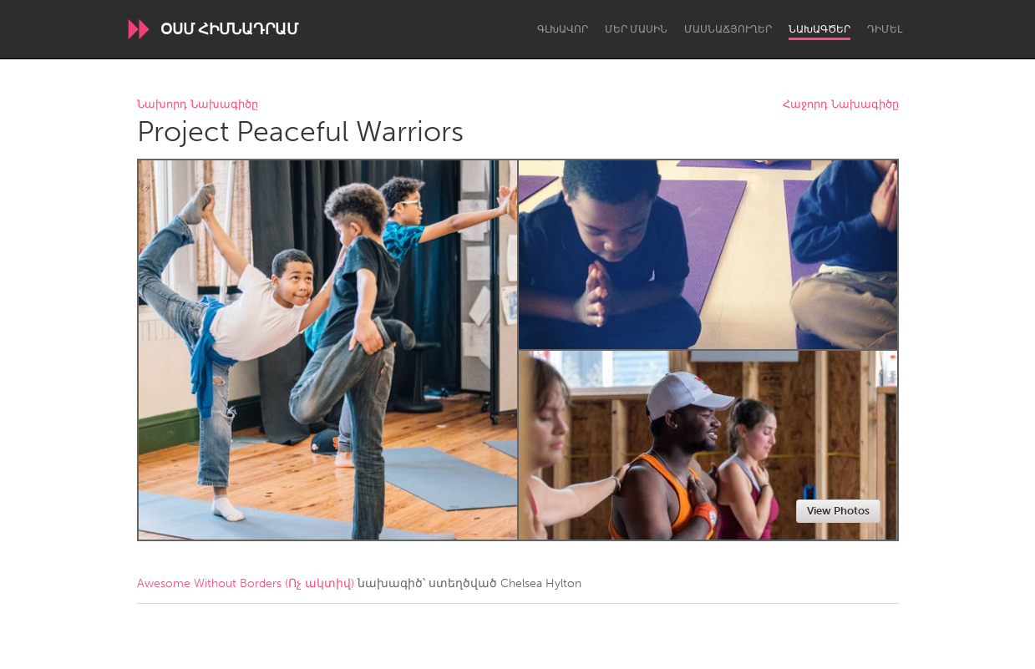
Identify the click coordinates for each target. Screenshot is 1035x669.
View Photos (838, 510)
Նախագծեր (819, 29)
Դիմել (884, 29)
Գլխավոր (562, 29)
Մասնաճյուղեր (728, 29)
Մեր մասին (636, 29)
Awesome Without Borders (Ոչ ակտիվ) (245, 583)
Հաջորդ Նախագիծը (841, 104)
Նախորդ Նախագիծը (197, 104)
